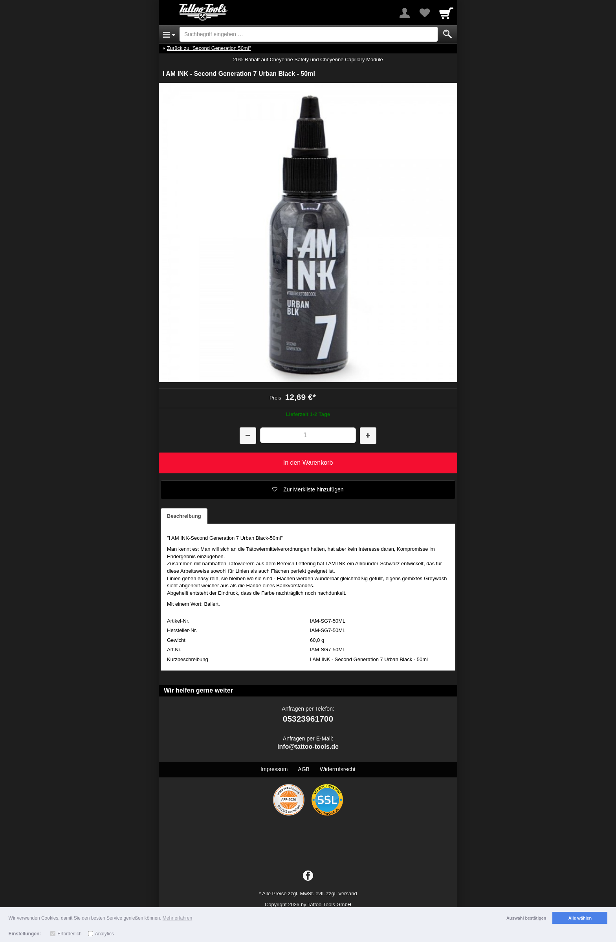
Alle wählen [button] (580, 918)
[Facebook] (308, 876)
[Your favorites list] (424, 13)
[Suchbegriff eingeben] (309, 34)
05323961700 (308, 718)
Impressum (274, 769)
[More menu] (405, 13)
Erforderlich (69, 934)
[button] (308, 489)
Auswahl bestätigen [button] (526, 918)
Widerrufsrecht (338, 769)
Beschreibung (184, 516)
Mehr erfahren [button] (177, 918)
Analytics (104, 934)
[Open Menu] (169, 34)
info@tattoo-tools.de (308, 746)
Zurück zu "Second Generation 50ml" (209, 48)
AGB (304, 769)
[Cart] (446, 13)
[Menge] (308, 435)
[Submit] (447, 34)
